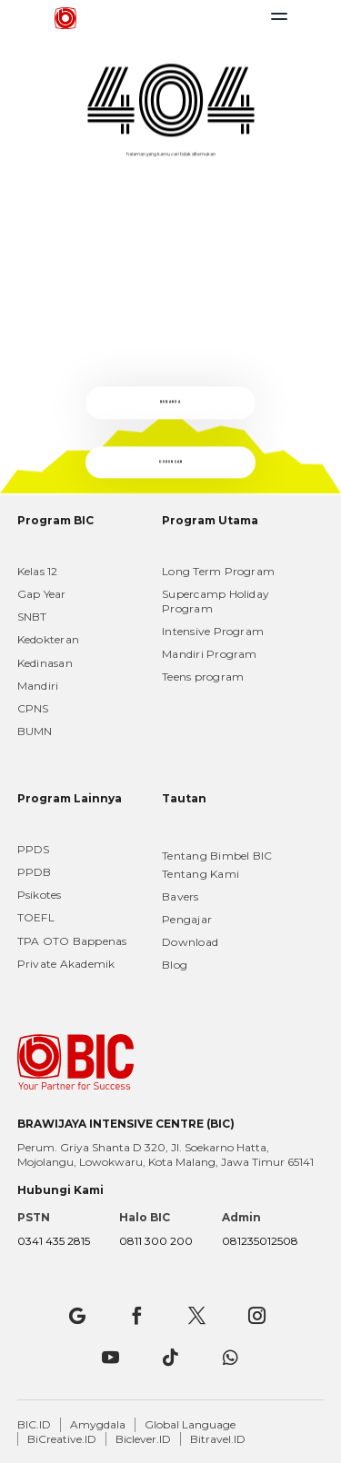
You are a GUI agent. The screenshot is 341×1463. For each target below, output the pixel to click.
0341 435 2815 (53, 1241)
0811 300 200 (156, 1241)
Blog (174, 964)
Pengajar (187, 919)
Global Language (190, 1424)
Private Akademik (66, 963)
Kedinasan (45, 663)
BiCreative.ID (61, 1439)
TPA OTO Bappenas (72, 941)
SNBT (32, 616)
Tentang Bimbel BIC (217, 855)
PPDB (34, 872)
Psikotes (39, 894)
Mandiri (38, 685)
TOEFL (36, 917)
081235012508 (260, 1241)
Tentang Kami (200, 874)
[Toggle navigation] (279, 20)
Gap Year (41, 594)
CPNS (33, 708)
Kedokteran (48, 639)
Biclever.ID (143, 1439)
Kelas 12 (37, 571)
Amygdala (97, 1424)
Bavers (180, 896)
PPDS (33, 849)
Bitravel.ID (218, 1439)
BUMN (35, 731)
